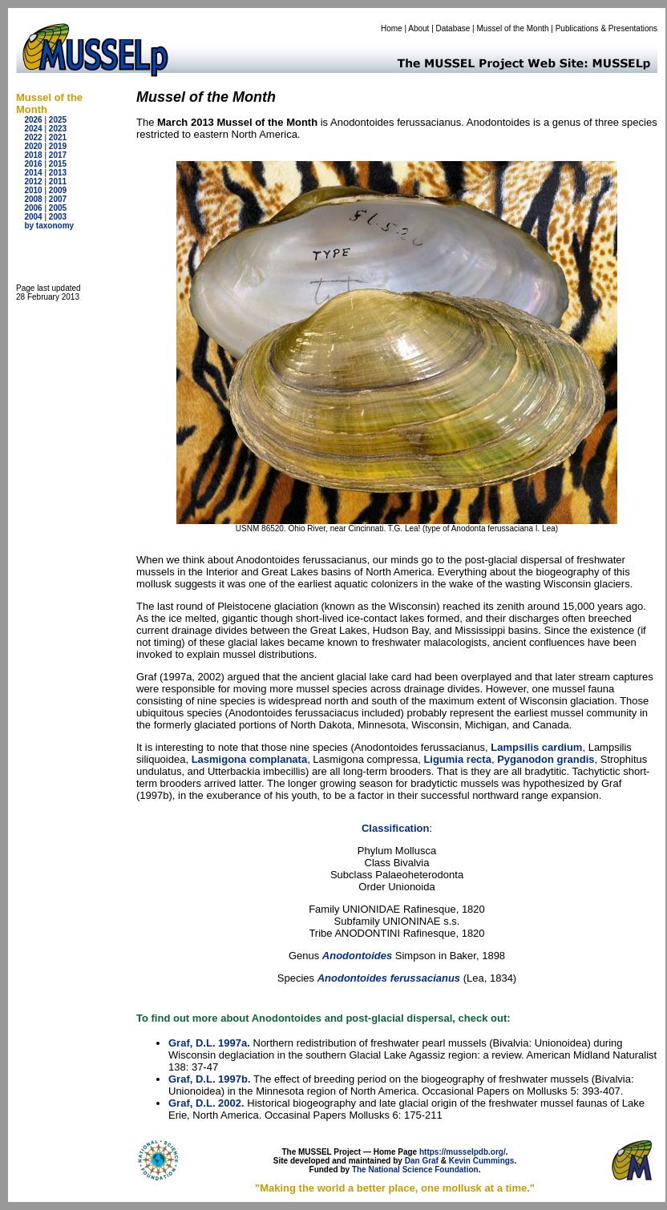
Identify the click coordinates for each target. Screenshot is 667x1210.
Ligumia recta (457, 759)
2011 (58, 181)
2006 (33, 208)
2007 (58, 199)
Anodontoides (358, 956)
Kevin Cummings (482, 1160)
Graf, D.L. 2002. (206, 1103)
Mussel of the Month (513, 28)
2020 (33, 146)
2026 (33, 119)
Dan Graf (422, 1160)
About (418, 28)
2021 (58, 137)
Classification (396, 828)
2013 (58, 172)
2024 (33, 128)
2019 (58, 146)
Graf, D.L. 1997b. (209, 1079)
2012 (33, 181)
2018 (33, 155)
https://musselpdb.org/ (462, 1151)
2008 (33, 199)
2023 (58, 128)
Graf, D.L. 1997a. (209, 1043)
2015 (58, 163)
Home (391, 28)
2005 (58, 208)
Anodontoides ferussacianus (388, 978)
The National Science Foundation (415, 1169)
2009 (58, 190)
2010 (33, 190)
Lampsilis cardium (536, 747)
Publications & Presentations (606, 28)
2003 (58, 216)
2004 (33, 216)
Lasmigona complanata (249, 759)
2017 (58, 155)
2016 (33, 163)
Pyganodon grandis (545, 759)
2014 (33, 172)
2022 (33, 137)
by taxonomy (49, 225)
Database (453, 28)
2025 (58, 119)
